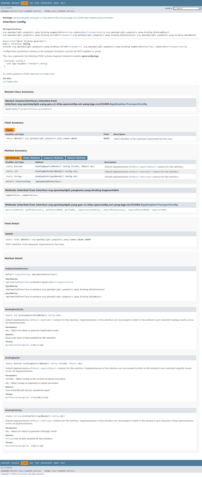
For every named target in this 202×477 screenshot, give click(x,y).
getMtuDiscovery (34, 210)
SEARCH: (169, 8)
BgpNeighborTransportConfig (89, 32)
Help (63, 3)
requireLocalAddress (89, 210)
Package (15, 3)
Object (85, 166)
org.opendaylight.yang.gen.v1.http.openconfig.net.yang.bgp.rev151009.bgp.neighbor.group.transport (63, 18)
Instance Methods (53, 158)
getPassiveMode (54, 210)
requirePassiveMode (138, 210)
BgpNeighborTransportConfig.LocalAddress (28, 109)
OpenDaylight (22, 474)
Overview (5, 3)
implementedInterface (47, 181)
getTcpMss (70, 210)
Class (18, 181)
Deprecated (46, 3)
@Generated (9, 41)
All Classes (6, 8)
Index (56, 3)
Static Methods (31, 158)
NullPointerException (17, 345)
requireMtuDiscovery (114, 210)
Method (37, 11)
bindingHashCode (44, 171)
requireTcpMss (159, 210)
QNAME (107, 138)
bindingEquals (43, 166)
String (17, 176)
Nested (13, 11)
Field (21, 11)
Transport (65, 35)
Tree (37, 3)
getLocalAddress (14, 210)
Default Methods (76, 158)
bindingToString (44, 176)
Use (31, 3)
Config (68, 32)
